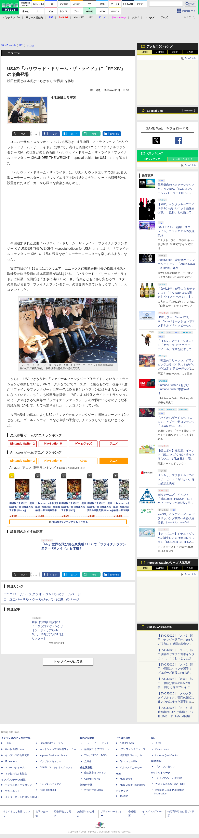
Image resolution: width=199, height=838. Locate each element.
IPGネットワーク (160, 772)
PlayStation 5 (53, 443)
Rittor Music (87, 738)
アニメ (113, 443)
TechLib (124, 796)
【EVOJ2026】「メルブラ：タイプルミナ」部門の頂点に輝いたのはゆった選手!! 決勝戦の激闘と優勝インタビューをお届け (176, 701)
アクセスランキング (159, 46)
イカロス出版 (123, 738)
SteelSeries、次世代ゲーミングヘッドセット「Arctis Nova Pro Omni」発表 (176, 264)
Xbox (83, 460)
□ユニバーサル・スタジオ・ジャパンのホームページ (42, 594)
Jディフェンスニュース (132, 749)
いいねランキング (183, 159)
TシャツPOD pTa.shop (168, 777)
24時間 (159, 52)
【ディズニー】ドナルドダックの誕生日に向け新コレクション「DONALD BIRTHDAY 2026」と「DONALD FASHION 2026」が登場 (176, 542)
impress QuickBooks (166, 755)
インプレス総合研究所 (17, 755)
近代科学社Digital (93, 790)
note (94, 134)
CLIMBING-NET (93, 778)
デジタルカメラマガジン (18, 784)
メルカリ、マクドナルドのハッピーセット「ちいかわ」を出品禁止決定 (176, 479)
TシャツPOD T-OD (95, 755)
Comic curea (162, 749)
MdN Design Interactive (132, 784)
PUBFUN (156, 761)
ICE (153, 738)
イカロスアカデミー (131, 767)
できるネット (12, 791)
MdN (118, 773)
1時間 (145, 52)
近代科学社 (86, 784)
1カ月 (190, 52)
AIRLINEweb (127, 743)
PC (91, 17)
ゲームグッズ (83, 443)
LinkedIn (114, 134)
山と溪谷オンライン (95, 772)
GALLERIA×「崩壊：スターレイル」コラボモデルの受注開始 (176, 231)
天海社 (159, 743)
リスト (35, 134)
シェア (53, 134)
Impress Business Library (53, 755)
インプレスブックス (51, 783)
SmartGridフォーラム (51, 743)
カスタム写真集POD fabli (170, 783)
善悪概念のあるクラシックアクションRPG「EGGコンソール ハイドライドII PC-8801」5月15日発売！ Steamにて (176, 193)
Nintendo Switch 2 (22, 443)
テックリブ (122, 791)
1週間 (175, 52)
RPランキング (152, 159)
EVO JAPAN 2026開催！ (160, 627)
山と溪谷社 (86, 767)
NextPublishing (48, 790)
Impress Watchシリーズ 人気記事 (168, 562)
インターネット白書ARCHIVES (22, 797)
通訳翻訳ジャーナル (131, 755)
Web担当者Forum (14, 749)
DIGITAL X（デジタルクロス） (56, 767)
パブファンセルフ (165, 766)
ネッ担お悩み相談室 (16, 773)
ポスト (24, 134)
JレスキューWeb (129, 761)
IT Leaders (11, 761)
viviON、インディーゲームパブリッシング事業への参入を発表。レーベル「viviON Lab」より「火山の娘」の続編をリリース (176, 522)
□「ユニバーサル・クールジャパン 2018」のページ (41, 599)
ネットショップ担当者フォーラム (58, 749)
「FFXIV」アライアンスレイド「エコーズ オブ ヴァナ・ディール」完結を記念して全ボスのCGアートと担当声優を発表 (176, 349)
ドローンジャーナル (16, 767)
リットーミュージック (96, 743)
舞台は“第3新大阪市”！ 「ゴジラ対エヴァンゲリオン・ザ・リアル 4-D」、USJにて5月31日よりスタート (48, 630)
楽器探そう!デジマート (96, 749)
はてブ (73, 134)
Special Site (155, 110)
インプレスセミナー (51, 761)
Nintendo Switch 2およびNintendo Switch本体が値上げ (175, 389)
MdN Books (126, 778)
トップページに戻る (68, 661)
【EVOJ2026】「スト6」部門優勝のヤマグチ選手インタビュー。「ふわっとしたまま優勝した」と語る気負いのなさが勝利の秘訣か (176, 658)
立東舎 (88, 761)
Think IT (9, 743)
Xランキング (155, 153)
